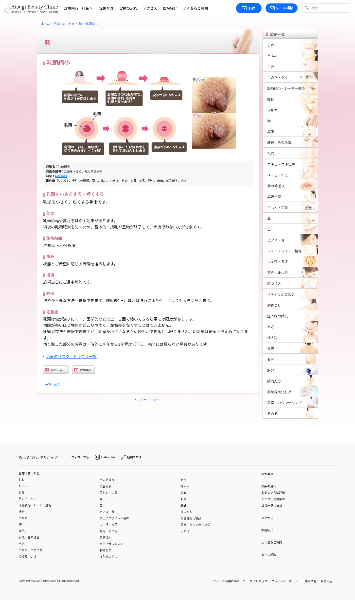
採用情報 (311, 581)
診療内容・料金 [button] (78, 8)
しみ (22, 492)
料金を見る (55, 370)
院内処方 (186, 512)
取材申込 (326, 581)
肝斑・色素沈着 (29, 537)
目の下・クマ (27, 499)
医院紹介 (170, 8)
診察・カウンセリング (195, 524)
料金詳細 (61, 176)
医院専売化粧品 (190, 518)
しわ (22, 479)
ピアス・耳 (107, 512)
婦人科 (184, 486)
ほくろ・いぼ (27, 556)
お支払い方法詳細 (273, 492)
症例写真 (106, 8)
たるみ (23, 486)
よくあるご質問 (195, 8)
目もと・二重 (108, 492)
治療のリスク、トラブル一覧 (71, 356)
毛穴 (22, 543)
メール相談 (281, 7)
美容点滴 (105, 486)
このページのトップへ (148, 399)
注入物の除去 (108, 556)
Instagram (105, 457)
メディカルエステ (111, 544)
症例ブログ (131, 457)
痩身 (22, 511)
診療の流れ (128, 8)
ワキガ (23, 518)
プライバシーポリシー (286, 581)
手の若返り (107, 480)
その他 (184, 531)
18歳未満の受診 (271, 505)
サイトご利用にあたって (229, 581)
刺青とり (105, 550)
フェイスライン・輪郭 (114, 518)
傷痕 (183, 492)
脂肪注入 (105, 537)
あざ (183, 480)
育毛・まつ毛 (108, 531)
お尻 (183, 499)
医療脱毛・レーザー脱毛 (35, 505)
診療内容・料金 (29, 473)
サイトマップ (258, 581)
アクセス (150, 8)
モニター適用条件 (273, 499)
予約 (248, 8)
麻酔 (183, 505)
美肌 (22, 531)
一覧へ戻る (52, 384)
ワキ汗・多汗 (108, 524)
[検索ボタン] (306, 8)
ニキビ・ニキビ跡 (30, 550)
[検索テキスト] (330, 8)
